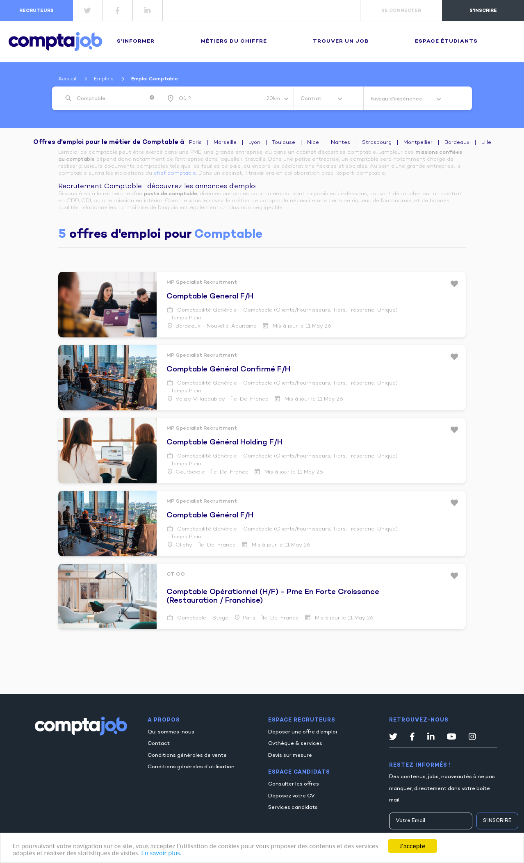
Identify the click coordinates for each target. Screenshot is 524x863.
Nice (313, 142)
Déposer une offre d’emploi (302, 732)
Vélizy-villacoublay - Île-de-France (222, 399)
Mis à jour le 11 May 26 (301, 326)
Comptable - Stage (201, 618)
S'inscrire (497, 820)
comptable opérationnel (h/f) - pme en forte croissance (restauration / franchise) (272, 596)
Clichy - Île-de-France (205, 545)
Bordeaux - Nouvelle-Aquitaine (216, 326)
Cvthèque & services (295, 743)
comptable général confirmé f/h (228, 369)
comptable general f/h (209, 296)
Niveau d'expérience (397, 99)
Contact (159, 743)
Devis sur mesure (290, 755)
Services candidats (293, 807)
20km (274, 99)
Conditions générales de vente (187, 755)
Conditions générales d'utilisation (191, 767)
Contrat (312, 99)
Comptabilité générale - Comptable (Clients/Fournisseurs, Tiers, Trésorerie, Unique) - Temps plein (282, 314)
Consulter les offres (293, 784)
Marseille (225, 142)
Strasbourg (377, 142)
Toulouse (283, 142)
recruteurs (36, 11)
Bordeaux (456, 142)
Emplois (104, 79)
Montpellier (418, 142)
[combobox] (111, 98)
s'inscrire (483, 11)
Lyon (254, 142)
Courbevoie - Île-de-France (211, 472)
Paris (195, 142)
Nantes (340, 142)
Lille (486, 142)
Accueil (67, 79)
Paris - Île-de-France (271, 618)
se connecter (401, 11)
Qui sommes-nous (171, 732)
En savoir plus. (161, 853)
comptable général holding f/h (224, 442)
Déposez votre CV (291, 796)
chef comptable (175, 173)
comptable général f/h (209, 515)
